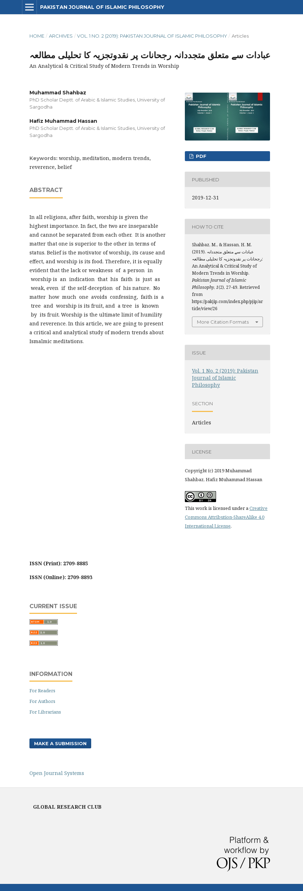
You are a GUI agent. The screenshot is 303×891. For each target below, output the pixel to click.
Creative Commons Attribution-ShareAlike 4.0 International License (226, 517)
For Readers (42, 690)
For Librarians (45, 712)
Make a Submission (60, 743)
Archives (61, 36)
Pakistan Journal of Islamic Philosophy (102, 7)
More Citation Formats (223, 322)
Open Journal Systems (56, 773)
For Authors (42, 701)
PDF (200, 156)
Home (36, 36)
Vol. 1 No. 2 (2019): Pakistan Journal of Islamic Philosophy (152, 36)
